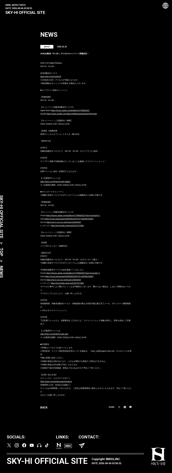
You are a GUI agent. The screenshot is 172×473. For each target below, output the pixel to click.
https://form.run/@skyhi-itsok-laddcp (55, 182)
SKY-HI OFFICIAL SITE (25, 12)
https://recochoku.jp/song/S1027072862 (67, 226)
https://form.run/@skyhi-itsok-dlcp (54, 335)
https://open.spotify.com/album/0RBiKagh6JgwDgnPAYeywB (72, 115)
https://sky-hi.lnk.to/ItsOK (50, 77)
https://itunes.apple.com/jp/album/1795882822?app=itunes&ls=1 (73, 216)
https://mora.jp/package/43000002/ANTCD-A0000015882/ (69, 220)
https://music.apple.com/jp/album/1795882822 (70, 111)
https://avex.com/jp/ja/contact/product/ (56, 382)
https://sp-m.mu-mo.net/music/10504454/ (64, 223)
